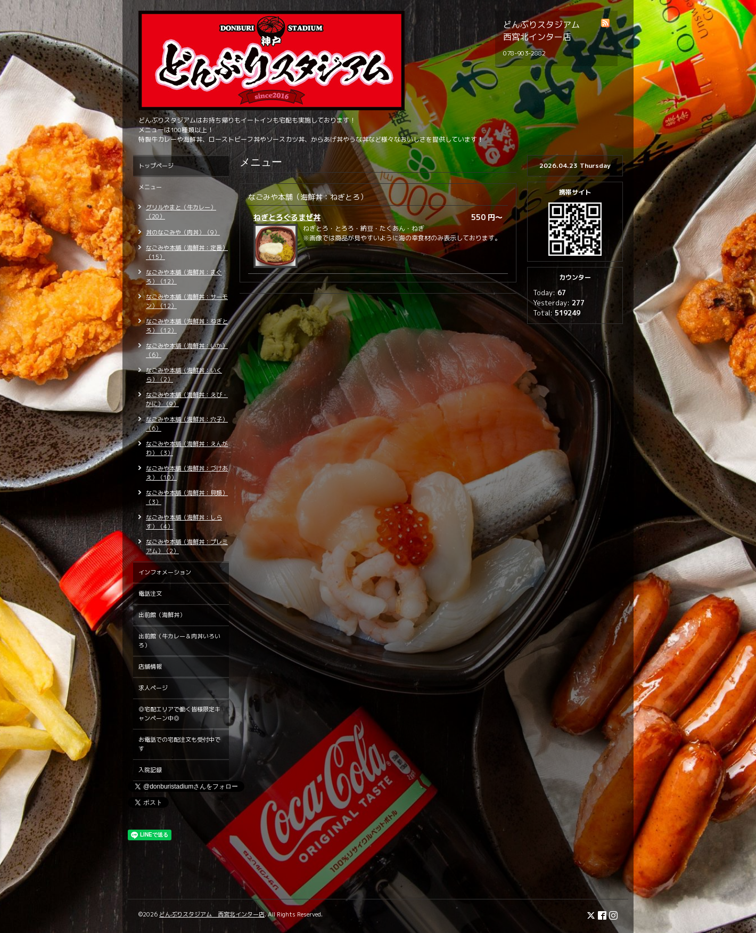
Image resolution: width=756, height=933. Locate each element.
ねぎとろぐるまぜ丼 (287, 217)
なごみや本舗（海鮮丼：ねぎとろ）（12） (187, 326)
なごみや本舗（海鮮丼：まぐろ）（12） (184, 277)
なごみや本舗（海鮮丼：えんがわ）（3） (187, 448)
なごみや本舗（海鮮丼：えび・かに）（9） (187, 399)
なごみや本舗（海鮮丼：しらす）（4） (184, 522)
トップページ (156, 165)
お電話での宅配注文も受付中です (179, 744)
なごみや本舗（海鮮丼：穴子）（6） (187, 424)
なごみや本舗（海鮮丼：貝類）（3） (187, 497)
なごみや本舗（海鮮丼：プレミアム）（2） (187, 546)
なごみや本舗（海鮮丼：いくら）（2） (184, 375)
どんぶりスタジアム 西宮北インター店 (212, 914)
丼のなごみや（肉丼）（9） (183, 232)
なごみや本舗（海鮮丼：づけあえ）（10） (187, 473)
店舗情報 (150, 666)
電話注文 (150, 593)
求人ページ (153, 688)
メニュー (150, 187)
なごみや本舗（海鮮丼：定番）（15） (187, 252)
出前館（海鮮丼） (161, 615)
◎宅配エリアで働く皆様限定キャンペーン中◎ (179, 714)
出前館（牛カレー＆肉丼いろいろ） (179, 641)
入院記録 (150, 770)
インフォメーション (164, 572)
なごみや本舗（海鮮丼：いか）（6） (187, 350)
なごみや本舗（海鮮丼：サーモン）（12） (187, 301)
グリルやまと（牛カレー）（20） (181, 212)
